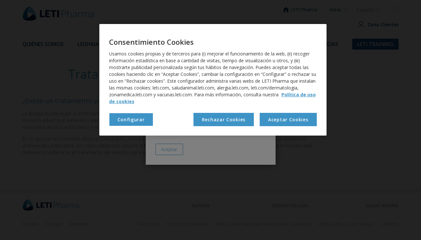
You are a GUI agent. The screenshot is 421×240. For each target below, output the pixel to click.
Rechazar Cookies (223, 119)
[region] (213, 80)
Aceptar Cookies (288, 119)
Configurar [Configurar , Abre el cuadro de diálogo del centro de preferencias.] (131, 119)
